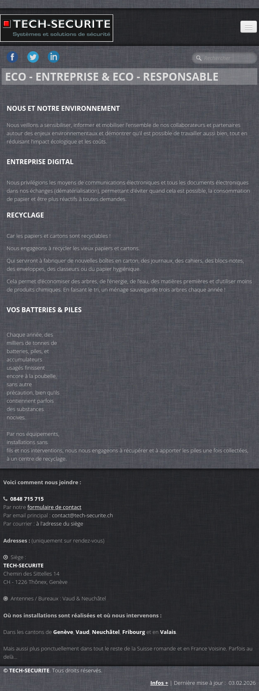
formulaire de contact (54, 507)
